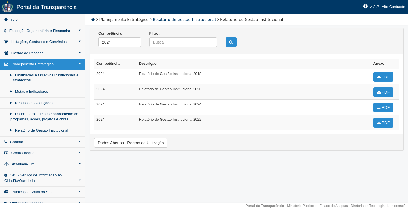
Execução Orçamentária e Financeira (42, 30)
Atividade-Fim (42, 164)
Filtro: (154, 33)
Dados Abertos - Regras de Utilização (131, 143)
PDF (383, 77)
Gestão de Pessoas (42, 53)
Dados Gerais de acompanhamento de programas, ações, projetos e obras (44, 116)
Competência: (110, 33)
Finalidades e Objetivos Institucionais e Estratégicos (44, 78)
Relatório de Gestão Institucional (39, 130)
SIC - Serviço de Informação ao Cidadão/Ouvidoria (42, 178)
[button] (119, 42)
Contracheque (42, 152)
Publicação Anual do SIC (42, 191)
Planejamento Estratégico (42, 64)
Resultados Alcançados (31, 103)
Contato (42, 141)
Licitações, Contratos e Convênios (42, 41)
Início (11, 19)
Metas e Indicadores (29, 91)
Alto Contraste (393, 7)
